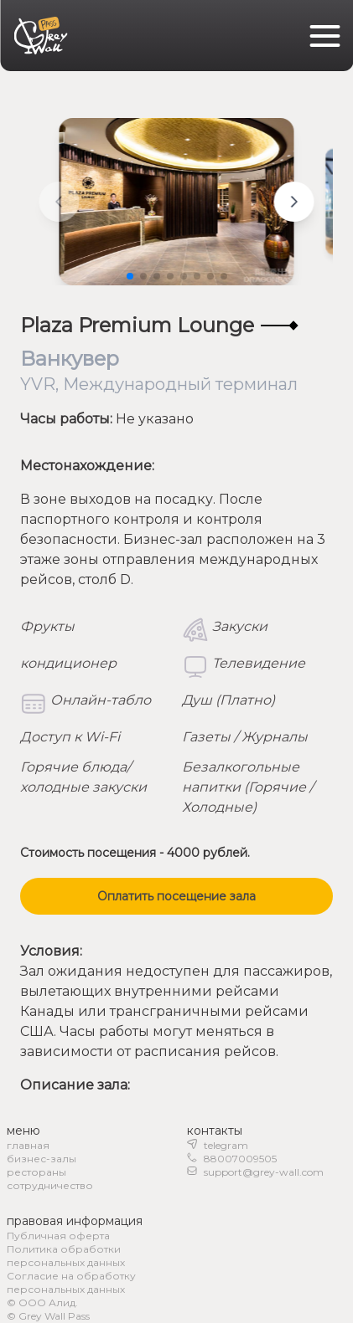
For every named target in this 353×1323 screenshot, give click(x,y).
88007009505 (240, 1158)
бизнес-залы (41, 1158)
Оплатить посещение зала (176, 896)
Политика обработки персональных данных (66, 1256)
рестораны (36, 1172)
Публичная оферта (58, 1235)
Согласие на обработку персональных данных (71, 1282)
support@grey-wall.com (264, 1172)
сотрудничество (50, 1185)
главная (28, 1145)
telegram (226, 1145)
